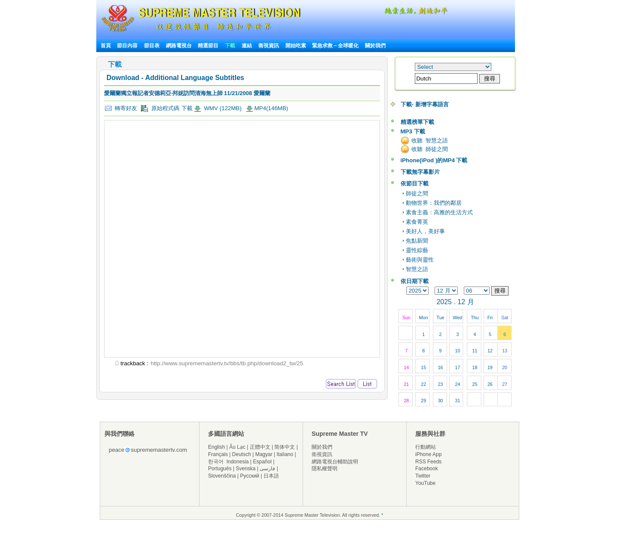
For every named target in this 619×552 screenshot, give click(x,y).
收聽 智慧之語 (429, 140)
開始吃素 (295, 46)
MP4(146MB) (271, 108)
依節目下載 (415, 183)
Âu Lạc (237, 447)
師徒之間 (417, 193)
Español (262, 462)
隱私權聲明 (324, 469)
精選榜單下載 (417, 122)
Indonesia (238, 462)
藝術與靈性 (420, 259)
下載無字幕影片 (420, 172)
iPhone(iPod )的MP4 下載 (434, 160)
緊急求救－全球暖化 (335, 46)
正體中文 (260, 447)
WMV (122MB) (222, 108)
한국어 (216, 462)
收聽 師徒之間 (429, 149)
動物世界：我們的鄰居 (434, 203)
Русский (250, 476)
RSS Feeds (428, 462)
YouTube (425, 483)
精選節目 (208, 46)
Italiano (284, 454)
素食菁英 (417, 222)
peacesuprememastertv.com (148, 450)
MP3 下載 (413, 131)
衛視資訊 (268, 46)
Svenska (246, 469)
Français (218, 454)
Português (220, 469)
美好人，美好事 (425, 231)
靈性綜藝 (417, 250)
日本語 (271, 476)
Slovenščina (222, 476)
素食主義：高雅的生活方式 (439, 212)
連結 (247, 46)
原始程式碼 (160, 108)
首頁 (106, 46)
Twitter (422, 476)
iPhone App (428, 454)
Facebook (426, 469)
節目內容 (127, 46)
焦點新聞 (417, 240)
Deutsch (241, 454)
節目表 (151, 46)
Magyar (264, 454)
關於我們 (375, 46)
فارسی (267, 469)
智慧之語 (417, 269)
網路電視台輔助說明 (335, 462)
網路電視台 (179, 46)
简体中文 (284, 447)
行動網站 (425, 447)
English (216, 447)
